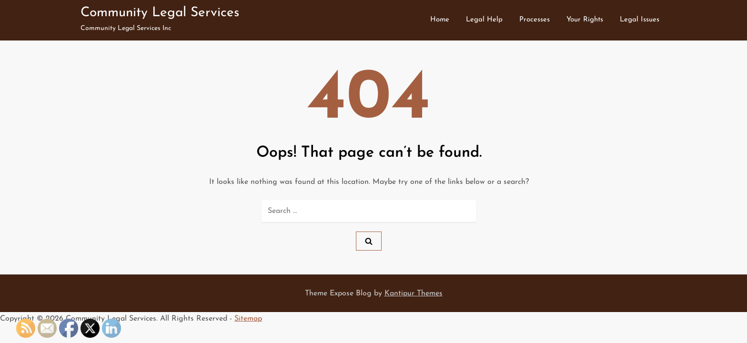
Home (439, 19)
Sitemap (248, 319)
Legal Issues (639, 19)
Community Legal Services (160, 13)
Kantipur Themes (413, 293)
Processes (534, 19)
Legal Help (484, 19)
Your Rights (584, 19)
